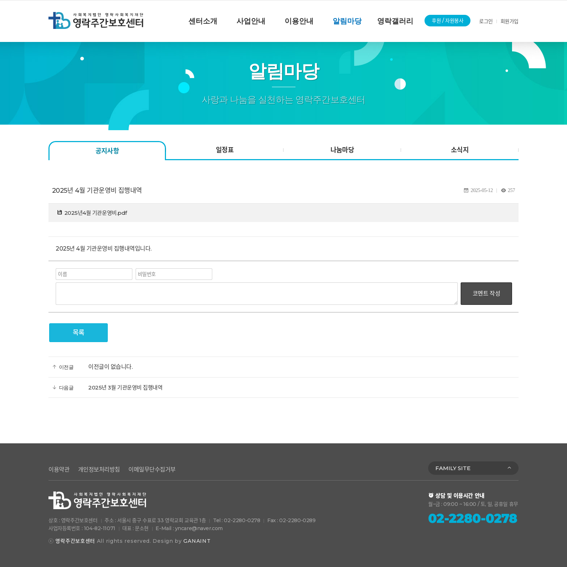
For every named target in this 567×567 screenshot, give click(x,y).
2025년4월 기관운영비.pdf (95, 212)
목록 (79, 333)
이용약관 (58, 469)
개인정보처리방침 (99, 469)
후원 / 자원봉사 (447, 20)
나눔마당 (342, 150)
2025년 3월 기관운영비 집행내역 (125, 387)
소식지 (460, 150)
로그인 (486, 21)
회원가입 (509, 21)
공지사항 (107, 151)
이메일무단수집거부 (152, 469)
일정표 (225, 150)
